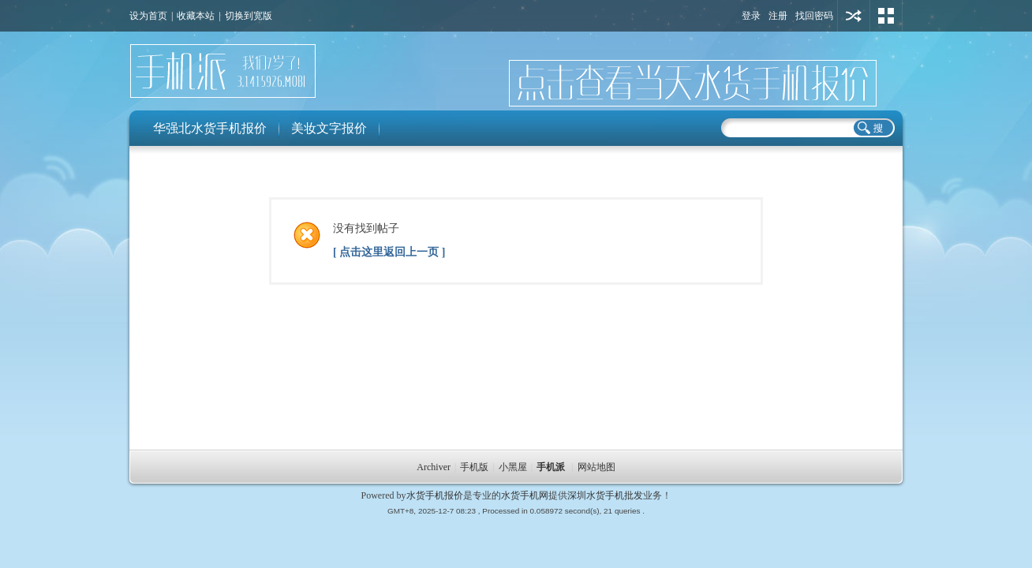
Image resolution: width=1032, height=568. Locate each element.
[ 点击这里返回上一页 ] (389, 252)
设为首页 (148, 15)
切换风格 (886, 16)
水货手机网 (524, 495)
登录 (751, 15)
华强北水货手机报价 (210, 128)
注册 (777, 15)
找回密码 (814, 15)
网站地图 (596, 467)
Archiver (434, 467)
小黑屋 (513, 467)
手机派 (551, 467)
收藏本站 (196, 15)
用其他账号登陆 (853, 16)
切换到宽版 (248, 15)
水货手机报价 (434, 495)
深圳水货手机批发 (605, 495)
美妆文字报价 (329, 128)
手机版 (474, 467)
